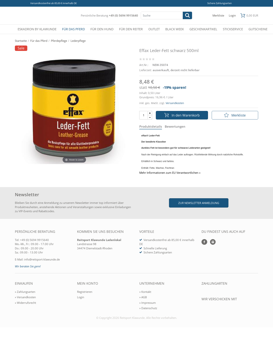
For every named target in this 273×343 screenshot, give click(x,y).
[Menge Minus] (150, 117)
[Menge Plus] (150, 113)
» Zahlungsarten (25, 292)
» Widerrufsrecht (25, 303)
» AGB (143, 297)
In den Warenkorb (182, 115)
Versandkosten (175, 103)
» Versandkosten (25, 297)
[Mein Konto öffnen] (232, 15)
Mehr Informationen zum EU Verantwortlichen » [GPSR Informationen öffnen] (169, 172)
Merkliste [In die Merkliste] (235, 115)
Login (80, 297)
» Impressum (147, 303)
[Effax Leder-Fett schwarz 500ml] (74, 108)
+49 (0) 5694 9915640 (123, 15)
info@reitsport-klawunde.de (42, 259)
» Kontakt (145, 292)
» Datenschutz (148, 308)
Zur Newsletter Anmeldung (198, 203)
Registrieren (84, 292)
